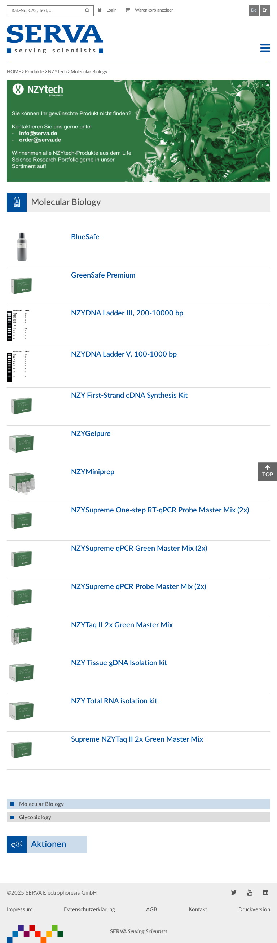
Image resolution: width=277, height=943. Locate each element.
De (253, 10)
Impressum (19, 909)
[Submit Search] (87, 11)
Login (107, 10)
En (265, 10)
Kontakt (198, 909)
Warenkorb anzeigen (149, 10)
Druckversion (254, 909)
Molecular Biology (89, 72)
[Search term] (50, 10)
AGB (151, 909)
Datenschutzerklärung (89, 909)
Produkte (34, 72)
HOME (14, 72)
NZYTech (57, 72)
